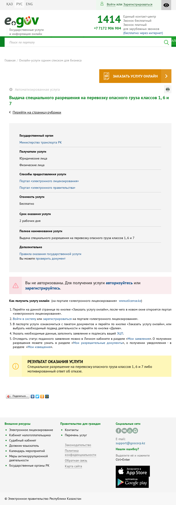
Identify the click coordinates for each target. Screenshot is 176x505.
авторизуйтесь (119, 282)
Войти (111, 4)
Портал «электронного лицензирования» (49, 181)
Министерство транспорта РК (40, 142)
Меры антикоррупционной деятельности (28, 458)
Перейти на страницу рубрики (37, 112)
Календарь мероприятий (27, 451)
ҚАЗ (9, 4)
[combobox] (88, 42)
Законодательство (78, 445)
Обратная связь (76, 460)
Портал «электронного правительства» (47, 188)
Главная (10, 60)
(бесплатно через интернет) (143, 33)
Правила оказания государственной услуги (50, 254)
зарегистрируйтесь (42, 288)
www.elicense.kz (130, 301)
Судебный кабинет (22, 440)
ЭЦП (120, 333)
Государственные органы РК (29, 465)
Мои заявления (139, 339)
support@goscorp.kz (130, 443)
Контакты (71, 430)
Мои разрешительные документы (98, 343)
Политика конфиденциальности (80, 453)
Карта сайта (73, 466)
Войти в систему (24, 319)
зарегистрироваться (137, 4)
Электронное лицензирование (31, 430)
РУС (19, 4)
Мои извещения (39, 347)
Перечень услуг (76, 435)
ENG (29, 4)
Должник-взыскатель (24, 446)
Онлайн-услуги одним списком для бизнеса (50, 60)
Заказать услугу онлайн (135, 76)
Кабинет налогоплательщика (30, 435)
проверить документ (51, 258)
